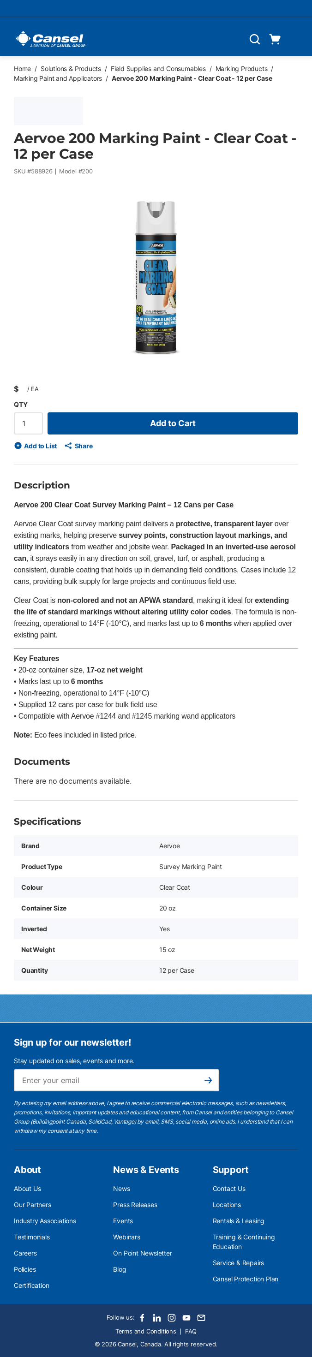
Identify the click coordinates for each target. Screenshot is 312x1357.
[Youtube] (186, 1317)
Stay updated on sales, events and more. (74, 1061)
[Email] (201, 1317)
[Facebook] (142, 1317)
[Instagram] (171, 1317)
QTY (20, 404)
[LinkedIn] (157, 1317)
